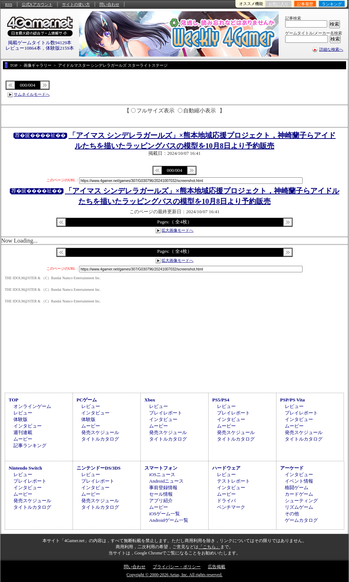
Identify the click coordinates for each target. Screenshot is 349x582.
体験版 (20, 419)
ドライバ (226, 500)
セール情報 (161, 494)
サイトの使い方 (76, 4)
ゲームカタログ (301, 520)
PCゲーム (87, 400)
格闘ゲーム (296, 487)
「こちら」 (209, 546)
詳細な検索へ (331, 49)
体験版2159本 (60, 48)
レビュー (22, 413)
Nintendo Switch (25, 468)
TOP (14, 400)
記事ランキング (29, 445)
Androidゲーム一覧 (168, 520)
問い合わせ (109, 4)
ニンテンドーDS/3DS (98, 468)
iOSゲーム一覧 (164, 513)
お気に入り (278, 4)
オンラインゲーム (32, 406)
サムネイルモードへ (32, 94)
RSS (8, 4)
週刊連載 (22, 432)
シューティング (301, 500)
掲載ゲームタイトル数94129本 (40, 42)
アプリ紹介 (161, 500)
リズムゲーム (299, 507)
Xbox (149, 400)
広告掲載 (216, 566)
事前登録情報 (163, 487)
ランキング (332, 4)
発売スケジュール (100, 432)
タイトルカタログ (100, 439)
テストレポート (233, 481)
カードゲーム (299, 494)
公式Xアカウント (37, 4)
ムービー (22, 439)
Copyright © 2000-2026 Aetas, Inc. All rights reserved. (174, 574)
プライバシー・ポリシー (177, 566)
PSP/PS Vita (292, 400)
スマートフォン (160, 468)
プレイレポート (165, 413)
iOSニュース (162, 474)
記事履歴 (305, 4)
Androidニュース (166, 481)
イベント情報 (299, 481)
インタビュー (27, 426)
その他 (292, 513)
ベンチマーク (231, 507)
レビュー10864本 (23, 48)
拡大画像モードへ (177, 230)
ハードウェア (226, 468)
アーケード (292, 468)
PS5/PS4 (220, 400)
